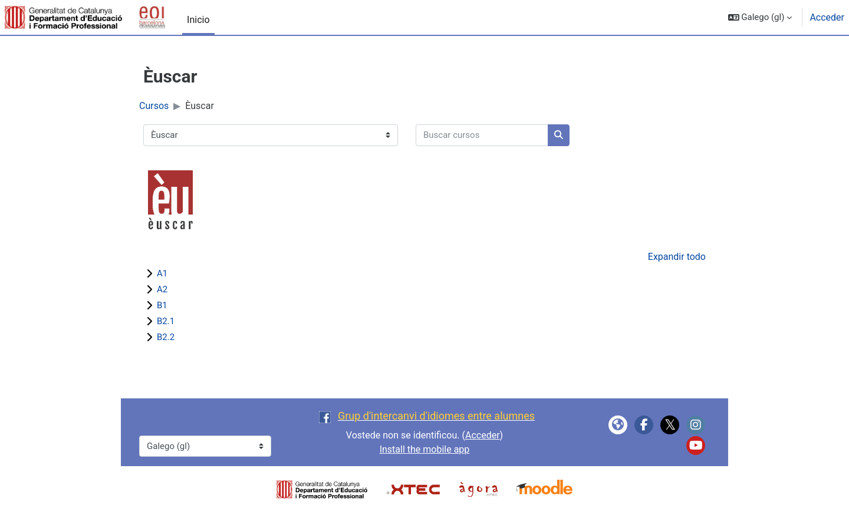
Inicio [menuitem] (198, 19)
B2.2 (166, 337)
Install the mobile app (425, 449)
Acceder (826, 17)
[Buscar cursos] (482, 135)
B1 (162, 305)
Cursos (154, 105)
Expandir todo (677, 256)
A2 (162, 289)
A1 (162, 273)
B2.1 (166, 321)
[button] (760, 17)
